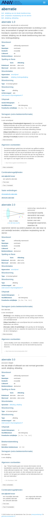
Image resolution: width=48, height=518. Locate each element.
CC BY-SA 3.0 (13, 223)
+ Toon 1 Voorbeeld (7, 185)
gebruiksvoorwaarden (8, 516)
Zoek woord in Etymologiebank (11, 95)
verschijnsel (14, 74)
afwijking (13, 77)
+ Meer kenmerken (7, 140)
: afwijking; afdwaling (11, 18)
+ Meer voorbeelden (7, 167)
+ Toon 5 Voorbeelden (8, 507)
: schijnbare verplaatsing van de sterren (17, 15)
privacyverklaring (36, 514)
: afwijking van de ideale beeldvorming (17, 13)
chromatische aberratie (9, 194)
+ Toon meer (5, 182)
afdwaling (13, 404)
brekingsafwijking (22, 77)
